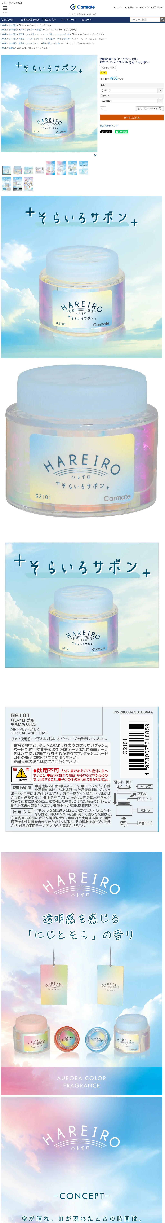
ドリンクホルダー (64, 39)
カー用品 (13, 25)
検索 (162, 19)
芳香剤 (39, 30)
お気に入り (49, 19)
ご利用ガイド (132, 7)
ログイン (145, 7)
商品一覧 (7, 19)
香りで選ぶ (47, 43)
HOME (4, 25)
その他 (57, 43)
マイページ (68, 19)
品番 (104, 85)
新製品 (12, 48)
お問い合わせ (158, 7)
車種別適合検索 (30, 19)
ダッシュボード (63, 34)
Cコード (105, 96)
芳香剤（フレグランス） (29, 34)
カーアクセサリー (26, 30)
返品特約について (109, 126)
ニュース (119, 7)
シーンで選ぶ (48, 34)
